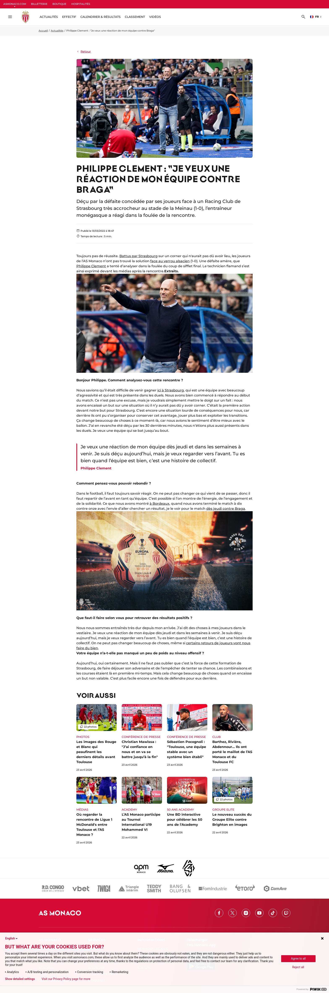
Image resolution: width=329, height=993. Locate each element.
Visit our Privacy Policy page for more (66, 979)
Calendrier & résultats (100, 17)
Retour (83, 51)
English (11, 938)
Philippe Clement (91, 266)
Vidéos (155, 17)
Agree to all (298, 958)
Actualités (57, 30)
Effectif (69, 17)
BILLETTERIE (39, 3)
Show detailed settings (20, 979)
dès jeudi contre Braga (225, 509)
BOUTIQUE (59, 3)
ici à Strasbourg (170, 390)
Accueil (43, 30)
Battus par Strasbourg (138, 256)
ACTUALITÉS (49, 17)
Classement (135, 17)
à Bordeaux (159, 504)
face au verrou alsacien (170, 261)
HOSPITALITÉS (80, 3)
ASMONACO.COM (14, 3)
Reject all (298, 967)
